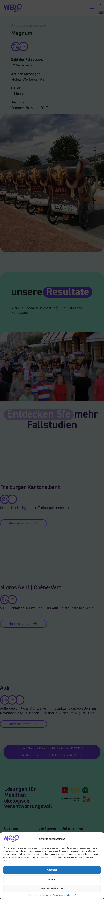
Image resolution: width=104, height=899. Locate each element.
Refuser (52, 879)
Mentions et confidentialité (39, 895)
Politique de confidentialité (64, 895)
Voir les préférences (52, 888)
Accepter (52, 869)
